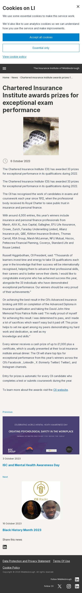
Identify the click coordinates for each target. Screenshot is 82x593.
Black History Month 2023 (22, 530)
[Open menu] (4, 68)
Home (6, 77)
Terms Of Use (61, 561)
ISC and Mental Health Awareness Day (31, 465)
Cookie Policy (11, 567)
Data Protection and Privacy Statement (26, 561)
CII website (60, 389)
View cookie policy (14, 56)
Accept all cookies (41, 37)
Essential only (41, 47)
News (15, 77)
